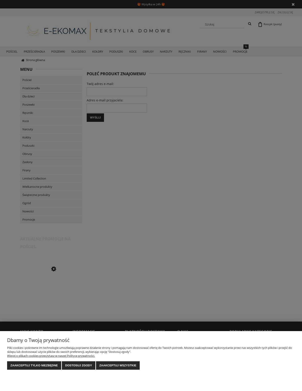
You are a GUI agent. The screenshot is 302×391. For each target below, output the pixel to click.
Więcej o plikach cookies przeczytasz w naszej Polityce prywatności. (51, 356)
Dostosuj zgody (78, 365)
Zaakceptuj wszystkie (117, 365)
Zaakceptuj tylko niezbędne (34, 365)
